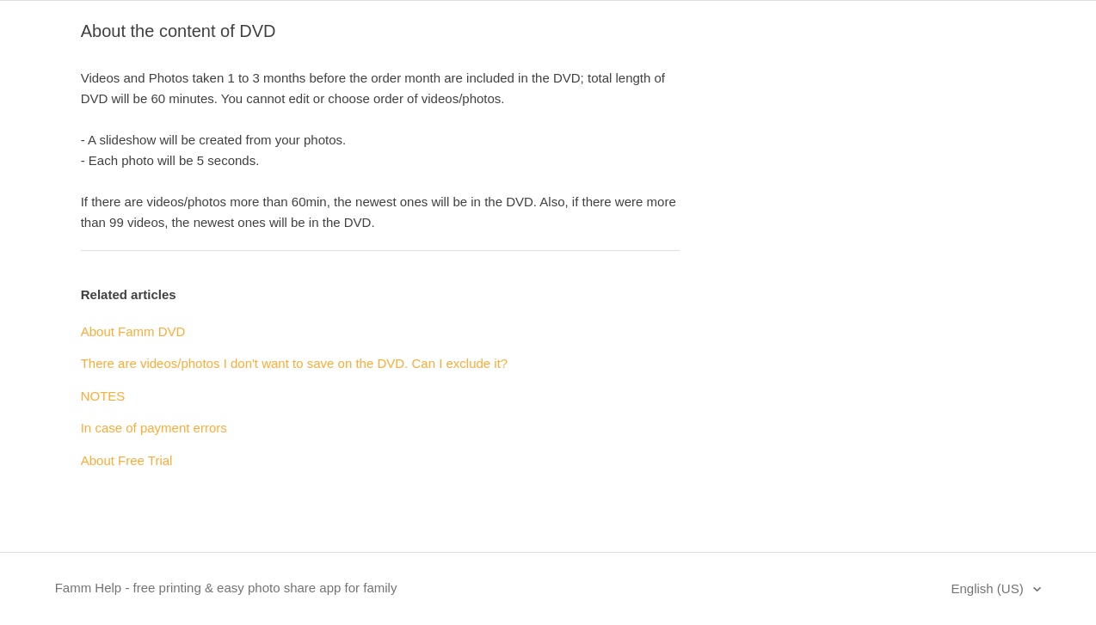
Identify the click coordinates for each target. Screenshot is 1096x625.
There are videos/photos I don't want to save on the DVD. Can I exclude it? (294, 363)
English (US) (988, 588)
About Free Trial (127, 460)
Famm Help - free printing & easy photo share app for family (226, 587)
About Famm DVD (133, 331)
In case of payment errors (154, 427)
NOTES (103, 396)
